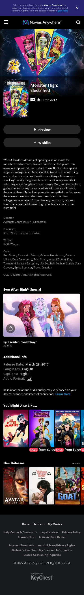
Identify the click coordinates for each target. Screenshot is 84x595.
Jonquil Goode (57, 259)
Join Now (63, 10)
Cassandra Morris (28, 255)
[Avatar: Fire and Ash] (15, 486)
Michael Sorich (65, 263)
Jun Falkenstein (36, 222)
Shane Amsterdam (29, 233)
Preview (42, 130)
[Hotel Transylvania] (67, 431)
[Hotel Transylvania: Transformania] (41, 431)
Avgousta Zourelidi (14, 222)
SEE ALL (76, 463)
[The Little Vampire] (15, 428)
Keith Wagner (11, 244)
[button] (41, 315)
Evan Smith (40, 259)
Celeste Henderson (52, 255)
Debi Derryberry (22, 259)
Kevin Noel (10, 233)
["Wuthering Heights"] (41, 486)
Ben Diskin (9, 255)
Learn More (62, 394)
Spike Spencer (23, 267)
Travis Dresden (43, 267)
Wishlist (42, 143)
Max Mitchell (47, 263)
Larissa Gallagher (27, 263)
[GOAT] (67, 486)
